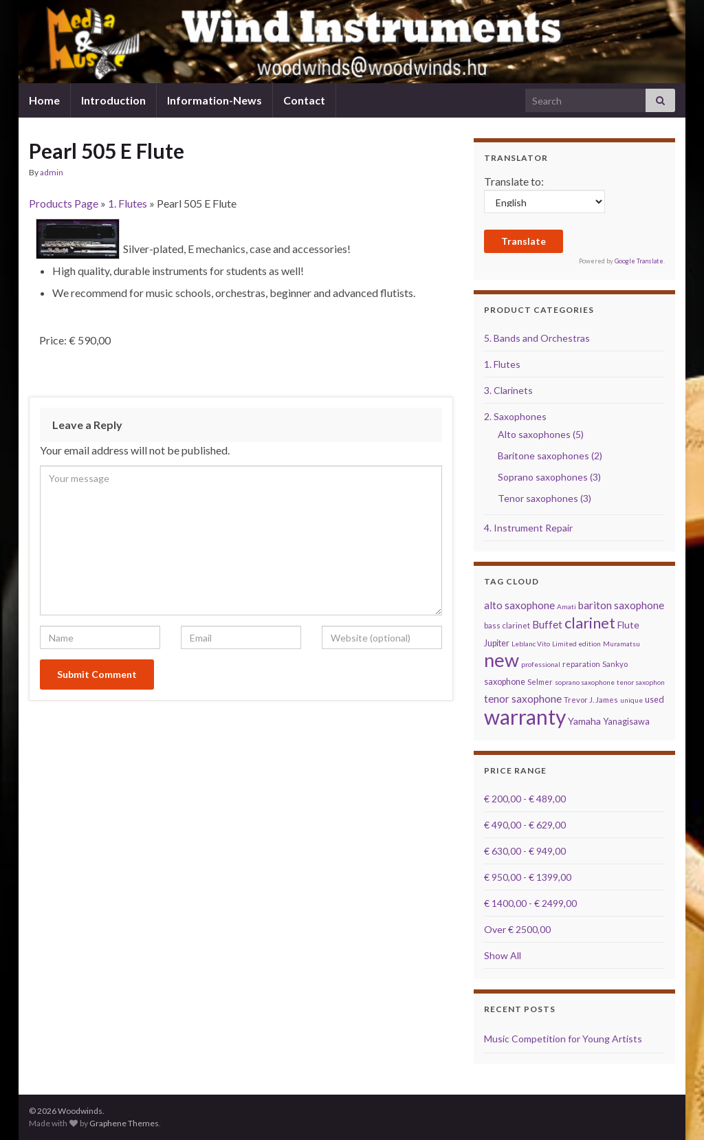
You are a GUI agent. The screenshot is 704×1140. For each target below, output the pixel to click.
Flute (628, 625)
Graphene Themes (124, 1123)
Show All (502, 955)
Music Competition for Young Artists (563, 1038)
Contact (304, 100)
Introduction (113, 100)
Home (44, 100)
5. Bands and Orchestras (537, 338)
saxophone (504, 682)
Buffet (547, 624)
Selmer (540, 681)
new (501, 659)
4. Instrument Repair (528, 528)
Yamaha (584, 721)
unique (631, 700)
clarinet (589, 622)
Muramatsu (621, 643)
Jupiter (496, 643)
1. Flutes (127, 203)
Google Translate (639, 261)
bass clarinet (507, 625)
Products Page (63, 203)
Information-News (214, 100)
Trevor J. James (591, 699)
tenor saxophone (523, 698)
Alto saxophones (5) (541, 434)
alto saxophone (519, 605)
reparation (581, 663)
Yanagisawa (626, 721)
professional (540, 664)
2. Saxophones (515, 416)
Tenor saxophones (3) (544, 498)
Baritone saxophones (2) (550, 455)
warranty (525, 716)
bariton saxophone (621, 605)
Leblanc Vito (531, 643)
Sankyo (615, 663)
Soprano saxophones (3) (549, 477)
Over (517, 929)
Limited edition (576, 643)
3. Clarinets (508, 390)
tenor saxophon (641, 682)
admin (51, 172)
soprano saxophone (585, 682)
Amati (566, 606)
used (654, 699)
